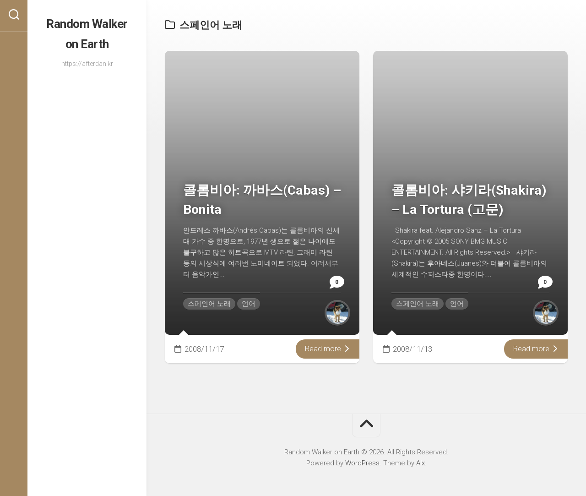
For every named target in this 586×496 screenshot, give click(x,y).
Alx (420, 463)
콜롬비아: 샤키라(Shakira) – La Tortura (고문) (463, 190)
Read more (327, 349)
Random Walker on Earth (87, 30)
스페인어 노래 (209, 304)
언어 (248, 304)
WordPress (362, 463)
